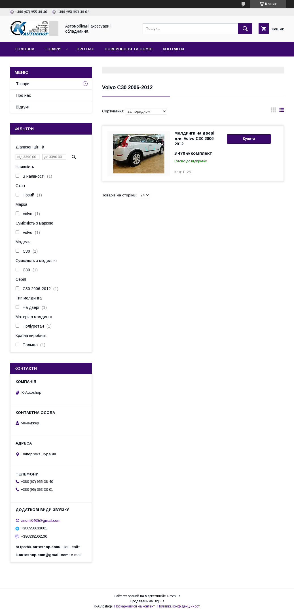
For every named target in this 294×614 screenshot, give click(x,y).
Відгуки (22, 107)
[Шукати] (245, 28)
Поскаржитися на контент (134, 606)
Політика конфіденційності (178, 606)
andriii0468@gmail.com (40, 520)
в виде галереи (273, 111)
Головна (24, 49)
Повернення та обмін (129, 49)
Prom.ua (174, 596)
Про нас (85, 49)
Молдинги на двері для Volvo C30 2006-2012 (194, 138)
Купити (249, 139)
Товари (53, 49)
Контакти (173, 49)
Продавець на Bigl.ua (147, 601)
